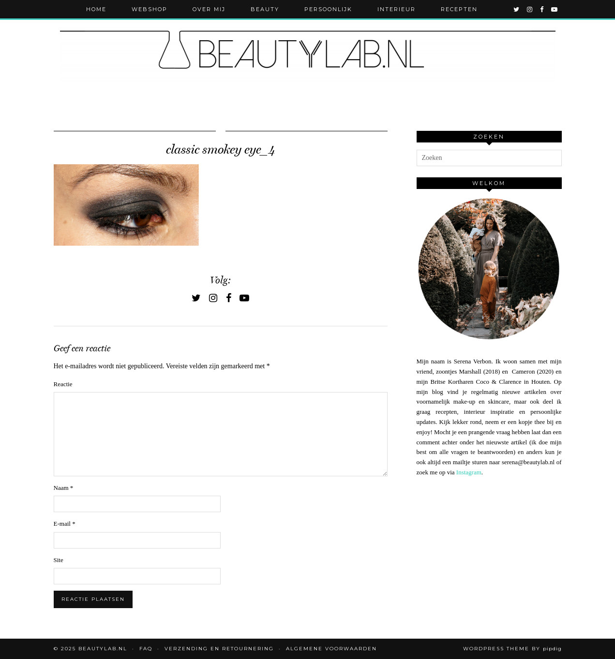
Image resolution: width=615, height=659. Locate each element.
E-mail (64, 523)
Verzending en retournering (219, 648)
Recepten (459, 9)
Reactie (63, 384)
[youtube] (554, 9)
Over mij (209, 9)
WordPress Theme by (512, 648)
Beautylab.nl (102, 648)
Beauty (265, 9)
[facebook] (542, 9)
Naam (64, 487)
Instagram (468, 472)
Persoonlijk (328, 9)
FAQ (145, 648)
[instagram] (530, 9)
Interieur (396, 9)
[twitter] (516, 9)
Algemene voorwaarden (331, 648)
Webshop (149, 9)
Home (96, 9)
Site (58, 560)
